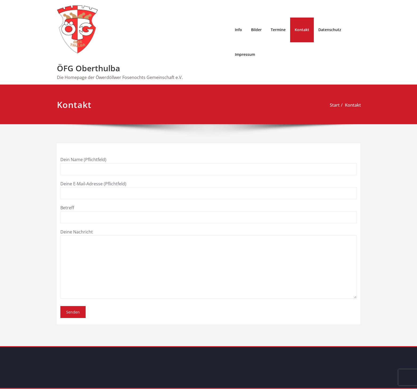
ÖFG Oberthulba (88, 68)
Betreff (208, 213)
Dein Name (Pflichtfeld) (208, 165)
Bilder (256, 29)
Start (335, 105)
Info (238, 29)
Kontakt (302, 29)
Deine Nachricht (208, 263)
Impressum (245, 54)
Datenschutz (329, 29)
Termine (278, 29)
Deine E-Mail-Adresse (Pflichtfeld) (208, 190)
